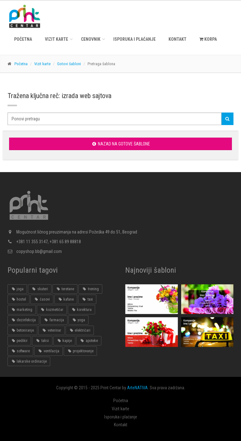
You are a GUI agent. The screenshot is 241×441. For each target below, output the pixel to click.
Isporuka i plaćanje (134, 39)
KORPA (208, 39)
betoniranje (22, 330)
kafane (66, 299)
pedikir (19, 341)
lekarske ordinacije (29, 361)
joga (17, 289)
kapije (64, 341)
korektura (81, 309)
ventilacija (48, 351)
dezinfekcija (23, 320)
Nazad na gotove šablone (120, 143)
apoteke (89, 341)
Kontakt (177, 39)
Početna (23, 39)
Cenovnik (90, 39)
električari (79, 330)
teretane (65, 289)
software (20, 351)
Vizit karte (56, 39)
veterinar (51, 330)
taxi (87, 299)
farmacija (54, 320)
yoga (78, 320)
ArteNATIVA (137, 387)
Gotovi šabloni (69, 63)
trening (90, 289)
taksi (42, 341)
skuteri (39, 289)
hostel (18, 299)
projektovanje (80, 351)
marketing (21, 309)
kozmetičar (51, 309)
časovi (42, 299)
